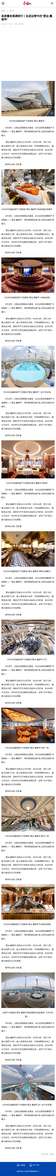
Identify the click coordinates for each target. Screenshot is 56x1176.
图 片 (12, 11)
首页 (3, 11)
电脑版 (22, 1165)
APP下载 (35, 1165)
